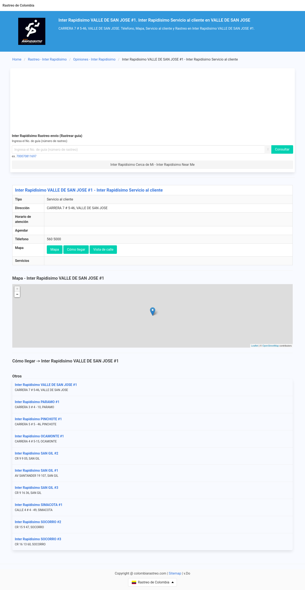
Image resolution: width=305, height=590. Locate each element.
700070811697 (26, 156)
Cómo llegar (76, 249)
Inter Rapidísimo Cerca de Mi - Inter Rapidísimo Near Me (152, 165)
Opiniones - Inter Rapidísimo (94, 59)
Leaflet (254, 345)
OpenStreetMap (270, 345)
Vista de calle (103, 249)
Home (16, 59)
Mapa (54, 249)
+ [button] (17, 289)
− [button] (17, 294)
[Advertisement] (152, 101)
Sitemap (175, 573)
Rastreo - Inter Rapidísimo (47, 59)
